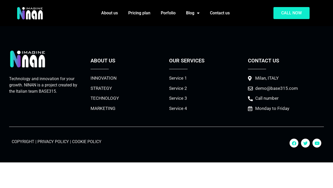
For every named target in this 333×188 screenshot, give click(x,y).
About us (109, 12)
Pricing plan (139, 12)
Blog (193, 13)
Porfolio (168, 12)
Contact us (220, 12)
